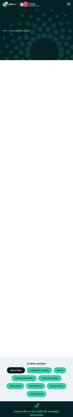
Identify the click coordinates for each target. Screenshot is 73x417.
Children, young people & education (16, 328)
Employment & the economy (13, 338)
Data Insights (8, 231)
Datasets (7, 238)
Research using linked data (13, 273)
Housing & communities (12, 345)
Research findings (10, 269)
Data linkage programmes (13, 235)
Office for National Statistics (13, 307)
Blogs (6, 221)
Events (6, 242)
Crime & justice (9, 335)
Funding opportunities (11, 245)
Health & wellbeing (10, 341)
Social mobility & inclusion (13, 348)
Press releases (9, 259)
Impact (6, 249)
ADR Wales (8, 304)
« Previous (5, 75)
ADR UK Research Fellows (13, 214)
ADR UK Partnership (11, 300)
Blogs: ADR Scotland (11, 225)
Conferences (8, 228)
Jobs (6, 252)
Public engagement (10, 262)
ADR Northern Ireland (11, 293)
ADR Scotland (9, 297)
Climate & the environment (13, 331)
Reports (7, 266)
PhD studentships (10, 255)
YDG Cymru (8, 310)
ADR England (8, 290)
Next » (23, 75)
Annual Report (9, 218)
